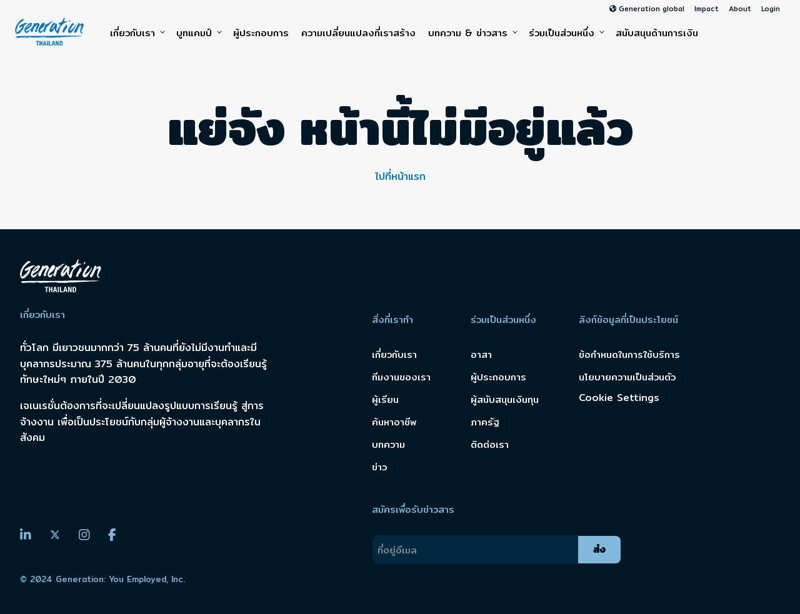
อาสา (481, 354)
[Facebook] (112, 534)
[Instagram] (84, 534)
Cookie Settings (619, 398)
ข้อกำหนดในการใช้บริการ (629, 354)
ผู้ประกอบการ (261, 33)
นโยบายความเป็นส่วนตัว (627, 377)
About (740, 8)
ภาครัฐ (485, 422)
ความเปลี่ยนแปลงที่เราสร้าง (358, 33)
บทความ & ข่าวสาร (472, 33)
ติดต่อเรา (490, 444)
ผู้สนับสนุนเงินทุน (505, 399)
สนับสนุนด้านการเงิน (657, 33)
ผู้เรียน (385, 399)
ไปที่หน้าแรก (400, 176)
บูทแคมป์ (198, 33)
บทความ (388, 444)
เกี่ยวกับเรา (137, 33)
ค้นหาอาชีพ (394, 422)
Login (770, 8)
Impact (706, 8)
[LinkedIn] (25, 534)
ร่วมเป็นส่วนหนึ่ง (566, 33)
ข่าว (379, 467)
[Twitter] (55, 535)
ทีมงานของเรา (401, 377)
